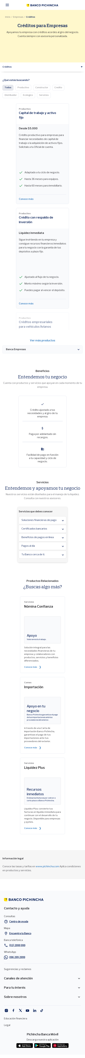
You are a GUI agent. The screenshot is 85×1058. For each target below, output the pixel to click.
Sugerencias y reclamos (17, 969)
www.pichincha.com (47, 866)
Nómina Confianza (38, 607)
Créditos (30, 17)
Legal (7, 1025)
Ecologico (28, 95)
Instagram (6, 1010)
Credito (58, 87)
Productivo (23, 87)
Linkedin (34, 1010)
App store (24, 1045)
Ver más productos (42, 340)
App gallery (60, 1045)
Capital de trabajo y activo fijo (37, 115)
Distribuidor (11, 95)
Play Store (42, 1045)
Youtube (27, 1010)
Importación (33, 687)
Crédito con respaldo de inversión (36, 220)
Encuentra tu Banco (20, 933)
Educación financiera (15, 1018)
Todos (8, 87)
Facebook (13, 1010)
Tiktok (42, 1010)
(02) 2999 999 (17, 945)
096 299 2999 (17, 957)
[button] (7, 67)
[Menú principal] (8, 5)
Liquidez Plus (34, 768)
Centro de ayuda (18, 921)
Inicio (7, 17)
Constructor (41, 87)
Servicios (44, 95)
